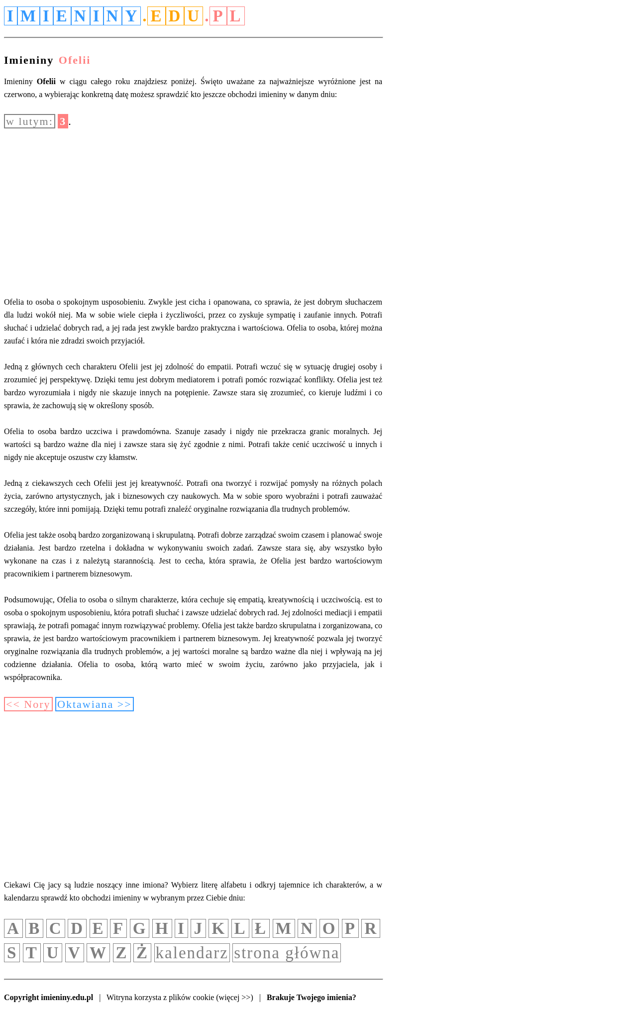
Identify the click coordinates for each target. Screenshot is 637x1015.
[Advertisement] (193, 212)
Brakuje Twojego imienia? (311, 997)
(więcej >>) (234, 997)
